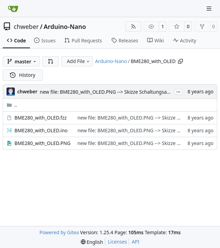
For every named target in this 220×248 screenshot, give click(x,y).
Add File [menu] (78, 61)
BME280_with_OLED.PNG (42, 143)
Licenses (117, 241)
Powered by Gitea (59, 232)
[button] (50, 61)
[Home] (13, 8)
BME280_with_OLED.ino (41, 130)
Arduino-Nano (65, 26)
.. (12, 105)
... (178, 91)
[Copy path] (180, 61)
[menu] (92, 242)
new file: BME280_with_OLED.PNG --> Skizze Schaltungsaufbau (110, 92)
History (22, 75)
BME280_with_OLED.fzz (40, 117)
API (135, 241)
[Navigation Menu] (210, 8)
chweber (26, 26)
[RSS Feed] (133, 26)
